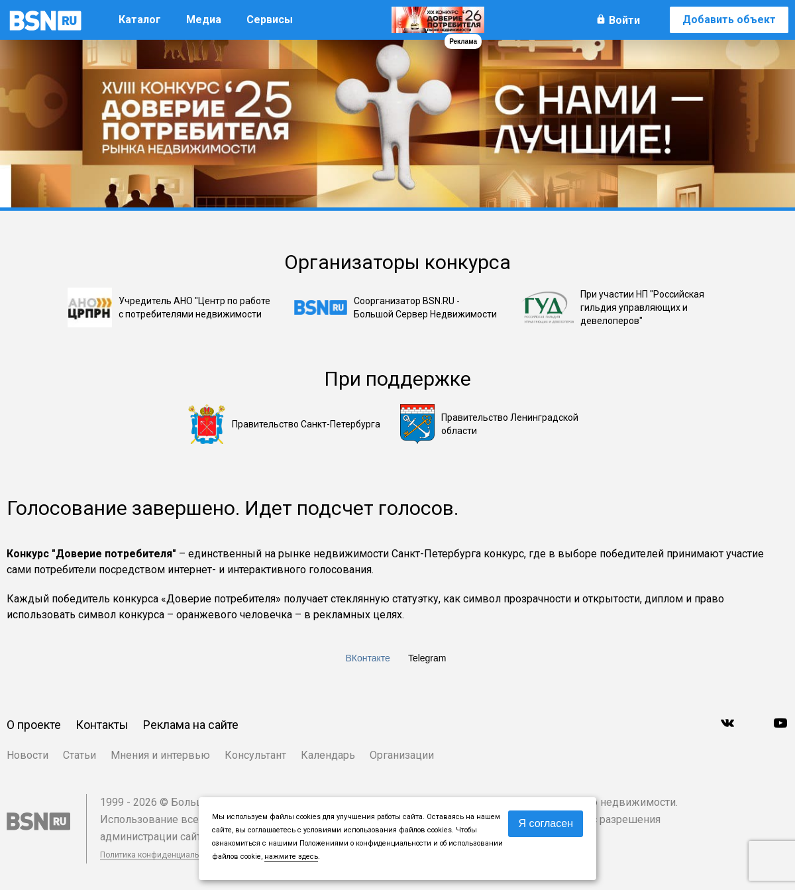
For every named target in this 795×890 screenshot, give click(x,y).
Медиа (203, 19)
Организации (402, 755)
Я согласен (545, 823)
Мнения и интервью (160, 755)
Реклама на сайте (190, 725)
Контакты (102, 725)
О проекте (34, 725)
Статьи (79, 755)
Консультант (255, 755)
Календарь (328, 755)
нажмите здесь (291, 856)
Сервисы (269, 19)
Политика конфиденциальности (160, 855)
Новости (27, 755)
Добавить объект (729, 19)
